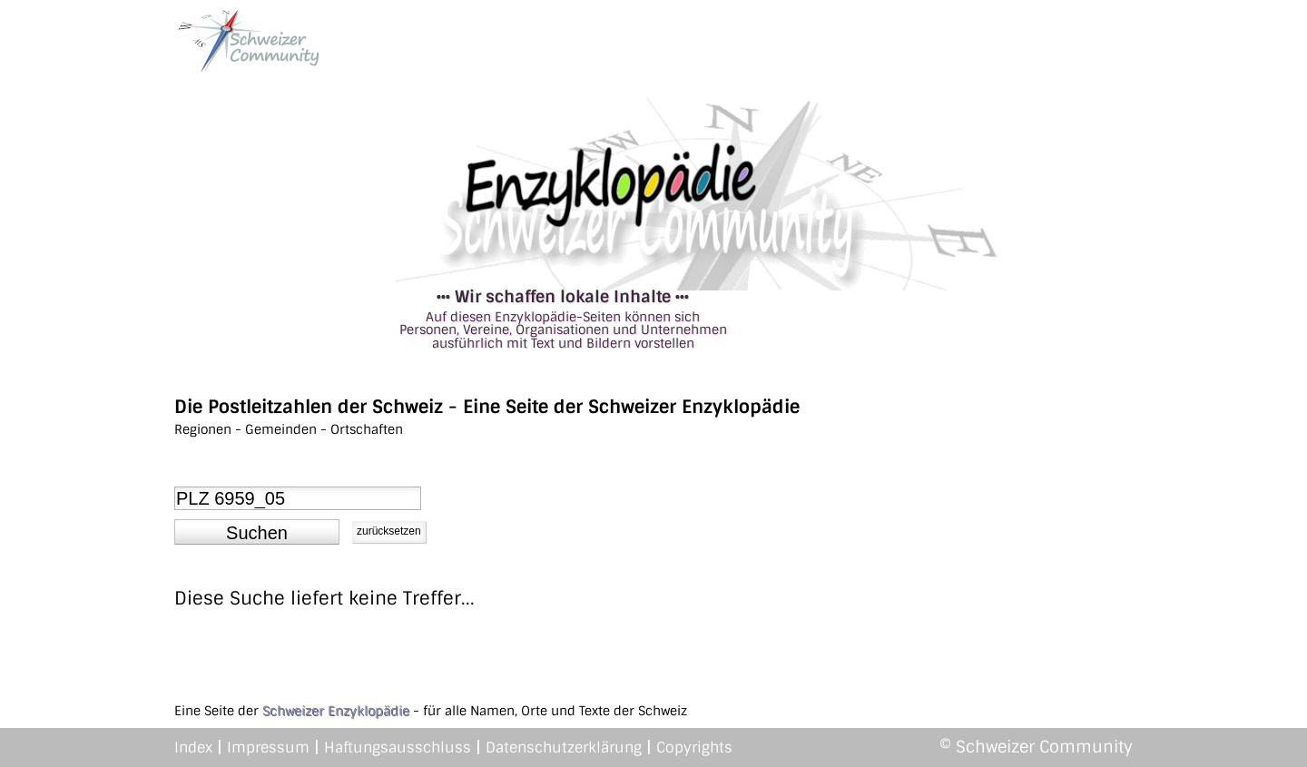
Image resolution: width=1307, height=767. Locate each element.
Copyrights (694, 747)
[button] (257, 532)
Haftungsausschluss (397, 747)
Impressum (268, 747)
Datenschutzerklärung (564, 747)
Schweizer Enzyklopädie (335, 711)
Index (193, 747)
